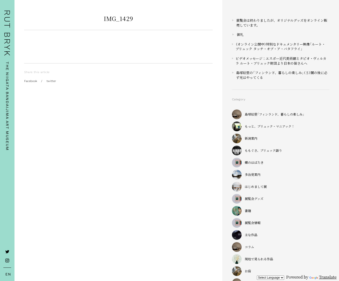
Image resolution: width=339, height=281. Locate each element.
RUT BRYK (7, 33)
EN (7, 274)
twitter (51, 81)
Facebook (30, 81)
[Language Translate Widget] (270, 277)
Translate (323, 277)
